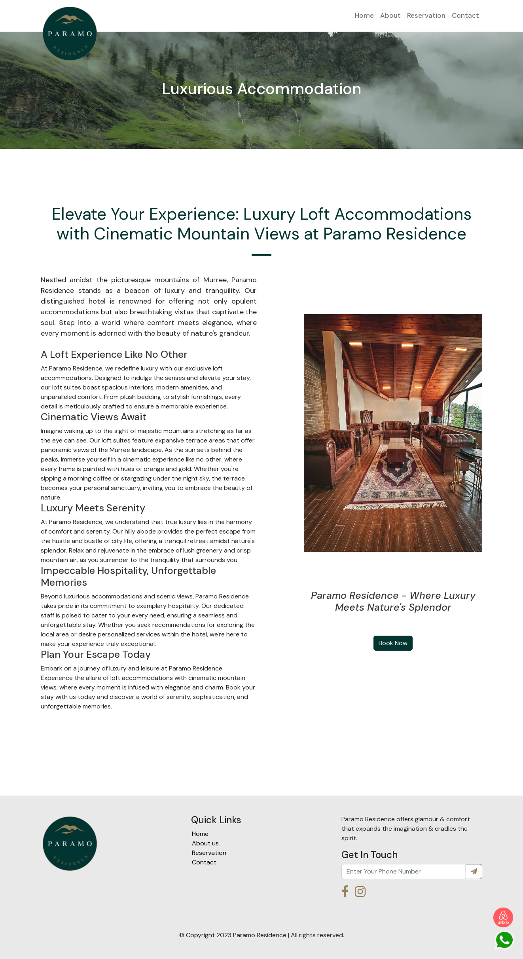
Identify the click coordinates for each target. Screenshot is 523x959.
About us (205, 843)
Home (364, 15)
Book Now (393, 643)
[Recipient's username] (403, 871)
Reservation (426, 15)
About (390, 15)
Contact (465, 15)
